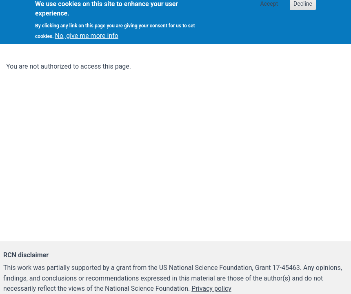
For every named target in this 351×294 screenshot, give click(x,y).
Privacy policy (211, 288)
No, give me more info (86, 33)
